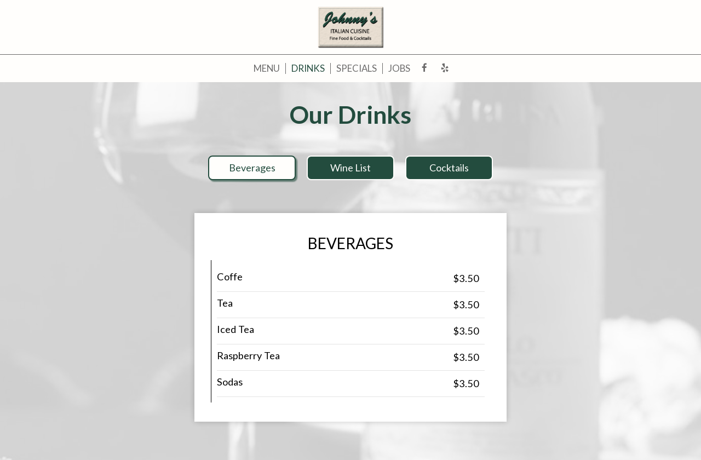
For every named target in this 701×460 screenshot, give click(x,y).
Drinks (308, 68)
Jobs (399, 68)
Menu (267, 68)
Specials (356, 68)
